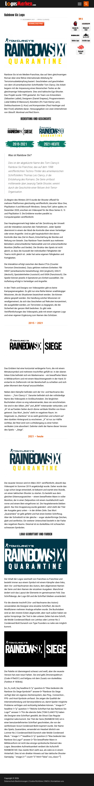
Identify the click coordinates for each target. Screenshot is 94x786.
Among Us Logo (75, 29)
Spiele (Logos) (43, 19)
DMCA (47, 781)
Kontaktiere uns (57, 781)
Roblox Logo (75, 41)
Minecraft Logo (86, 29)
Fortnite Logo (86, 41)
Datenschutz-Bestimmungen (16, 781)
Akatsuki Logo (80, 52)
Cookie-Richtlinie (36, 781)
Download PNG (36, 24)
